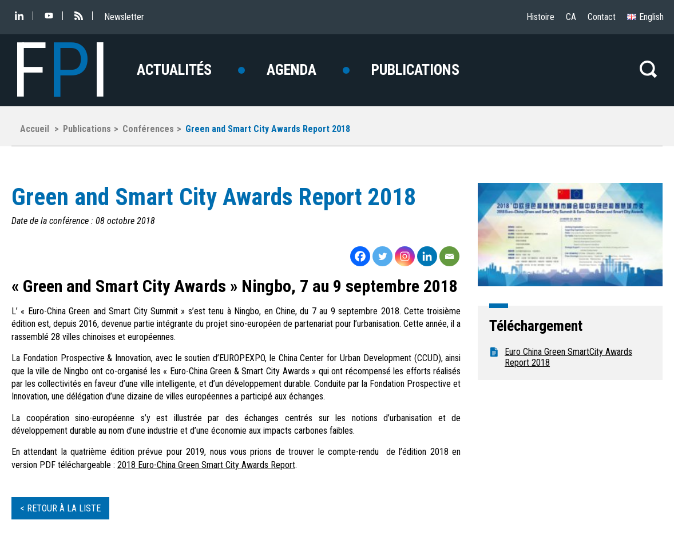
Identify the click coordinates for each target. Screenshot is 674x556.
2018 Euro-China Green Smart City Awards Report (206, 464)
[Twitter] (382, 256)
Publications (415, 69)
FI (60, 70)
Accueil (34, 128)
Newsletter (124, 16)
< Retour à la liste (60, 508)
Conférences (148, 128)
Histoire (540, 16)
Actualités (174, 69)
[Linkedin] (427, 256)
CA (571, 16)
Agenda (291, 69)
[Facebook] (360, 256)
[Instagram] (405, 256)
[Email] (449, 256)
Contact (602, 16)
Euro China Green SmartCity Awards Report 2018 (568, 357)
